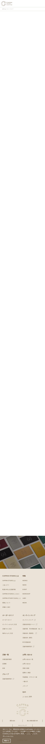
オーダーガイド (7, 620)
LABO (24, 598)
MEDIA (25, 602)
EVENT (25, 589)
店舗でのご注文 (7, 628)
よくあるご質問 (27, 696)
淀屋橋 (4, 663)
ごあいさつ (5, 585)
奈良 (3, 668)
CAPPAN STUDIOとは (8, 580)
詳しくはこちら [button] (8, 736)
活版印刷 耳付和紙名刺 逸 (31, 628)
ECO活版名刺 (27, 642)
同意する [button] (6, 740)
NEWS (24, 585)
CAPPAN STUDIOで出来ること (11, 598)
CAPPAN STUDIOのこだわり (10, 594)
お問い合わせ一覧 (28, 659)
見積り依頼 (26, 668)
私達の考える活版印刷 (9, 589)
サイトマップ (22, 725)
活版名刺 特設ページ (29, 624)
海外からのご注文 (7, 633)
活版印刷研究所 (27, 646)
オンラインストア (28, 620)
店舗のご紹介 (6, 607)
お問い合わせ (26, 663)
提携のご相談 (26, 672)
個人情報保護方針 (32, 720)
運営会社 (12, 720)
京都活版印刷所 (7, 659)
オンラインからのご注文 (9, 624)
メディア (25, 686)
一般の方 (25, 681)
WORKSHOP (26, 594)
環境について (6, 602)
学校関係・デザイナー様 (30, 677)
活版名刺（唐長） (28, 637)
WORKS (25, 580)
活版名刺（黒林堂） (28, 633)
